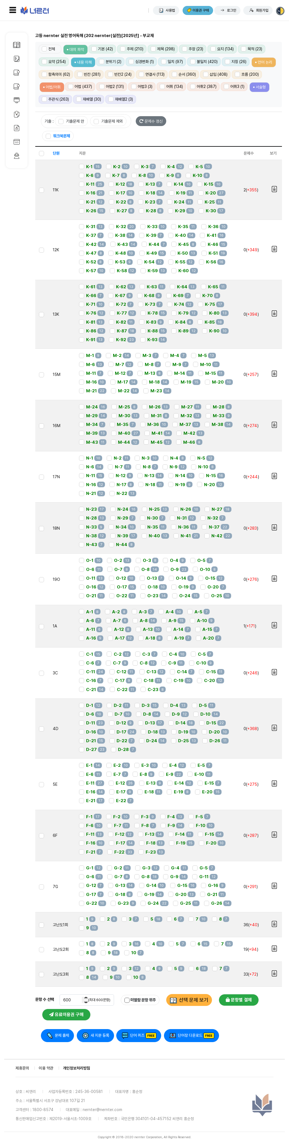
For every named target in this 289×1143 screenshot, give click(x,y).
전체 (48, 48)
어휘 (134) (171, 86)
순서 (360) (184, 74)
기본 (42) (102, 48)
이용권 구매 (200, 10)
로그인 (231, 10)
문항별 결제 (239, 1000)
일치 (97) (172, 61)
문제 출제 (62, 1035)
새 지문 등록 (100, 1035)
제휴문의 (22, 1068)
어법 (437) (80, 86)
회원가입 (262, 10)
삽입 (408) (215, 74)
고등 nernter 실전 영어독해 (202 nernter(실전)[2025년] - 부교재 (94, 35)
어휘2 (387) (203, 86)
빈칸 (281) (88, 74)
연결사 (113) (152, 74)
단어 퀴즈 (137, 1035)
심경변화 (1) (141, 61)
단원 (56, 153)
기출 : (49, 121)
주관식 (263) (55, 99)
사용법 (170, 10)
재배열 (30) (88, 99)
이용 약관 (46, 1068)
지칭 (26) (235, 61)
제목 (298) (163, 48)
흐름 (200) (247, 74)
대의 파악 (76, 49)
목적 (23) (251, 48)
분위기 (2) (110, 61)
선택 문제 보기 (193, 1000)
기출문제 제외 (108, 121)
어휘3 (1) (234, 86)
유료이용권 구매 (66, 1014)
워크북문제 (58, 136)
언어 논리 (265, 62)
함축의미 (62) (56, 74)
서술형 (261, 87)
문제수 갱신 (151, 121)
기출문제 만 (71, 121)
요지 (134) (222, 48)
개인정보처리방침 (76, 1068)
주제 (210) (131, 48)
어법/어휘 (53, 87)
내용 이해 (84, 62)
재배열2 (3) (120, 99)
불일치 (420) (204, 61)
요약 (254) (54, 61)
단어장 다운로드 (190, 1035)
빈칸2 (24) (120, 74)
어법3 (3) (141, 86)
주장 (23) (192, 48)
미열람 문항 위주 (140, 1000)
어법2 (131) (111, 86)
